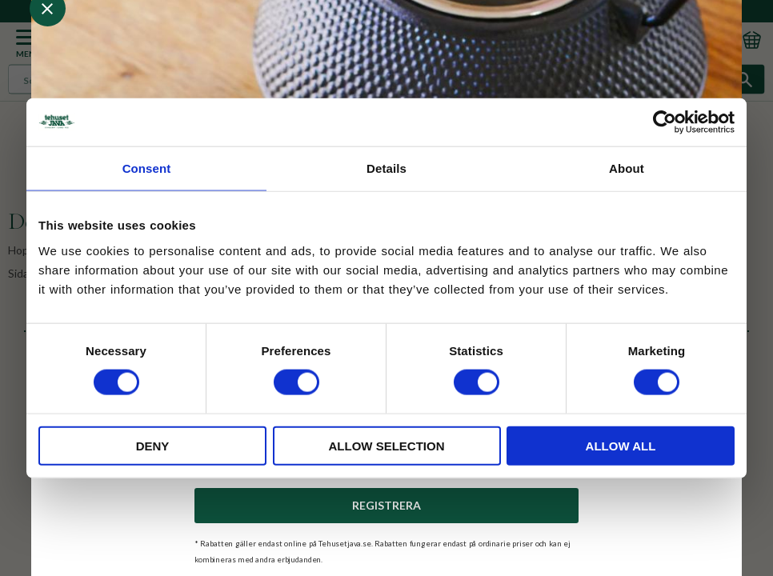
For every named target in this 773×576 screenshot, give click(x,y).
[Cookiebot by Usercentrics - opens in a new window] (665, 122)
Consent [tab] (146, 168)
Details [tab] (386, 168)
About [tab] (626, 168)
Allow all (621, 445)
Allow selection (387, 445)
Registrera (386, 505)
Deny (153, 445)
